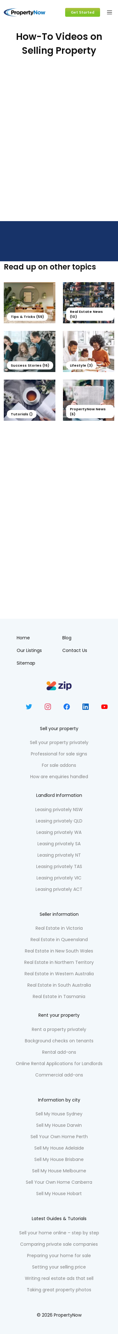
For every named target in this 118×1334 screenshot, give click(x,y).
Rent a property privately (59, 1029)
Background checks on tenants (59, 1041)
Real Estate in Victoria (59, 928)
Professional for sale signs (59, 754)
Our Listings (29, 650)
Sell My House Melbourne (59, 1171)
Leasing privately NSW (59, 809)
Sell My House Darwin (59, 1125)
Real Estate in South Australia (59, 985)
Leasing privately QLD (59, 821)
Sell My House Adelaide (59, 1148)
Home (23, 638)
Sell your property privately (59, 742)
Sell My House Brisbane (59, 1159)
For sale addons (59, 765)
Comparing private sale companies (59, 1244)
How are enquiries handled (59, 776)
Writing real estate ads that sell (59, 1278)
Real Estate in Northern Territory (59, 962)
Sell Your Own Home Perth (59, 1136)
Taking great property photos (59, 1290)
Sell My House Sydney (59, 1114)
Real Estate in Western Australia (59, 974)
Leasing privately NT (59, 855)
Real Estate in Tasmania (59, 996)
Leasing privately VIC (59, 878)
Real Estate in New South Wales (59, 951)
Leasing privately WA (59, 832)
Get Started (82, 12)
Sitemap (26, 663)
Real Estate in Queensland (59, 939)
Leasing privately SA (59, 844)
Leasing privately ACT (59, 889)
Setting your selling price (59, 1267)
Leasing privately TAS (59, 866)
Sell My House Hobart (59, 1193)
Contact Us (74, 650)
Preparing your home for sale (59, 1255)
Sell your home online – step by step (59, 1233)
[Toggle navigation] (109, 12)
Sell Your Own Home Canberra (59, 1182)
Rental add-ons (59, 1052)
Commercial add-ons (59, 1075)
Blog (66, 638)
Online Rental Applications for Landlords (59, 1063)
